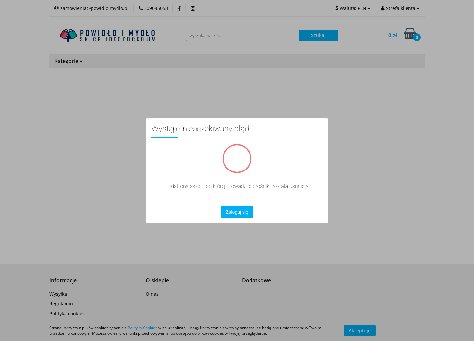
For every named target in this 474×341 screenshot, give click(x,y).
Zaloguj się (237, 212)
